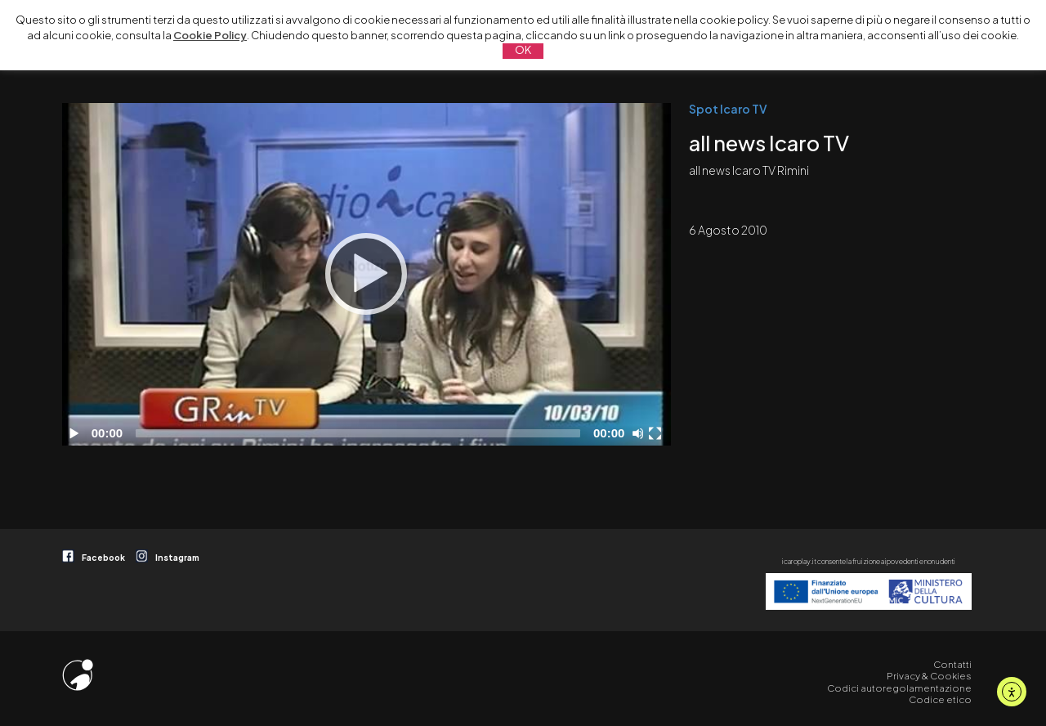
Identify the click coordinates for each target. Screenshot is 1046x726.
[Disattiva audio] (641, 433)
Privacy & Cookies (929, 676)
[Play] (366, 274)
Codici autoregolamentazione (899, 688)
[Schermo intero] (657, 433)
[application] (366, 274)
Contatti (952, 664)
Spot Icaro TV (728, 108)
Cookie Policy (210, 35)
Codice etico (940, 699)
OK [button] (523, 49)
